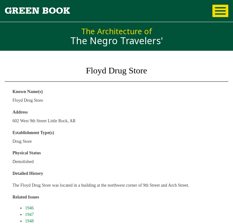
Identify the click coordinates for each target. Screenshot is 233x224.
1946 (29, 208)
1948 (29, 221)
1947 (29, 214)
